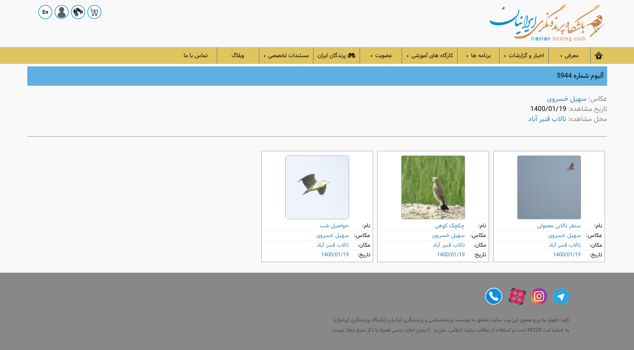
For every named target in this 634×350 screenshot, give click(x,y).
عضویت (381, 56)
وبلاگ (238, 56)
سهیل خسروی (567, 99)
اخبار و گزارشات (524, 56)
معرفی (569, 56)
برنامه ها (478, 56)
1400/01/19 (567, 255)
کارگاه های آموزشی (429, 56)
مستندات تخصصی (286, 56)
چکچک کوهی (450, 226)
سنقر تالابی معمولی (559, 226)
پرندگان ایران (336, 56)
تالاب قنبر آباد (547, 119)
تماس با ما (196, 56)
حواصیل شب (334, 226)
